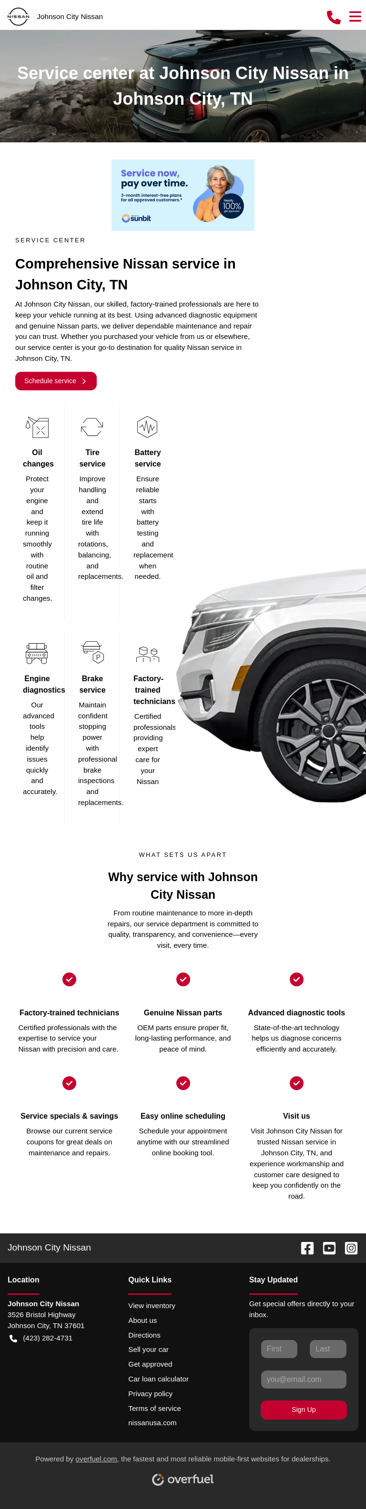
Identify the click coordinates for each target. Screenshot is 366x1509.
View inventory (151, 1305)
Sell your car (148, 1349)
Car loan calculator (158, 1379)
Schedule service (56, 381)
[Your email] (304, 1379)
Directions (144, 1335)
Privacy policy (150, 1394)
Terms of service (154, 1408)
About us (142, 1320)
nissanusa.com (152, 1423)
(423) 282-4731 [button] (41, 1338)
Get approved (150, 1364)
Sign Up (304, 1409)
